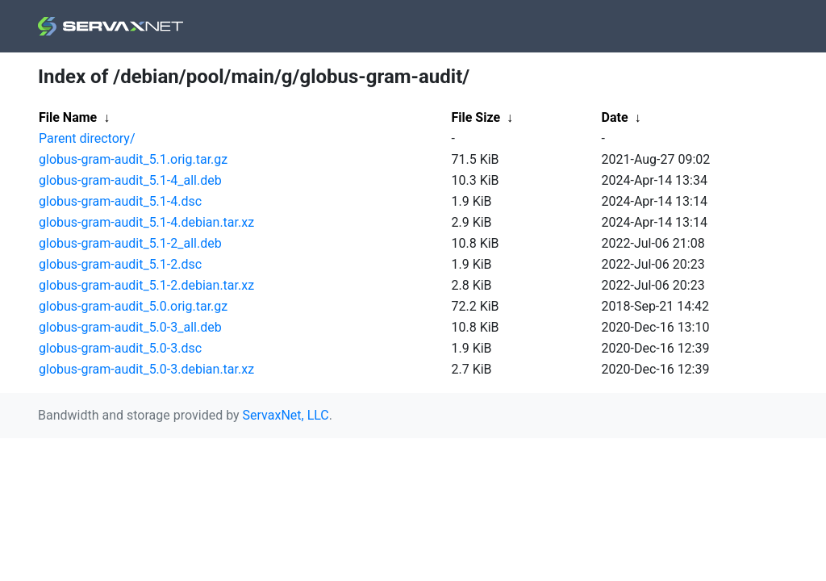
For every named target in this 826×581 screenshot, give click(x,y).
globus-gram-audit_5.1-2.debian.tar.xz (146, 285)
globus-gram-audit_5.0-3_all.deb (130, 327)
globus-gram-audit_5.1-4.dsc (120, 201)
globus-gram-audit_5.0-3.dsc (120, 348)
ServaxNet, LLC (286, 415)
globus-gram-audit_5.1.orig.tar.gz (133, 159)
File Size (476, 117)
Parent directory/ (87, 138)
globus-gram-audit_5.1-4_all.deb (130, 180)
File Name (68, 117)
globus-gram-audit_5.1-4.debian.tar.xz (146, 222)
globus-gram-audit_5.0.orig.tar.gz (133, 306)
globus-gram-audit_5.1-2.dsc (120, 264)
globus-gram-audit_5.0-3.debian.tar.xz (146, 369)
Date (615, 117)
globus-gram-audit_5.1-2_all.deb (130, 243)
